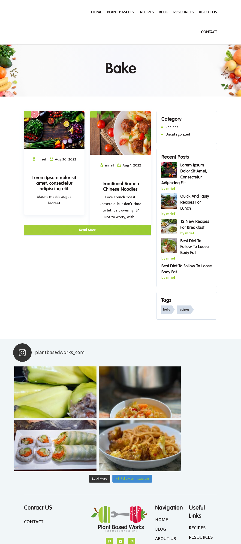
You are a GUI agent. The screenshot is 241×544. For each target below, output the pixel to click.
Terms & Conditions (199, 530)
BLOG (160, 476)
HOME (161, 466)
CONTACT (34, 468)
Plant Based (118, 12)
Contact (209, 32)
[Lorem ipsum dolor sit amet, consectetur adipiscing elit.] (169, 170)
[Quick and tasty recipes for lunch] (169, 202)
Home (96, 12)
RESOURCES (201, 484)
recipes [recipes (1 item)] (184, 309)
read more (87, 230)
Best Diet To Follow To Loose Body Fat (194, 246)
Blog (163, 12)
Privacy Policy (167, 530)
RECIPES (197, 474)
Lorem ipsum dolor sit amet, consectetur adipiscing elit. (54, 183)
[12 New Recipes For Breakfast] (169, 227)
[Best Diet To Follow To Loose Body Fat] (169, 246)
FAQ (193, 503)
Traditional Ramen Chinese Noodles (120, 186)
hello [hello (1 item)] (166, 309)
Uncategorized (178, 134)
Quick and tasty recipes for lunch (194, 202)
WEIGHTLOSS (202, 493)
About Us (208, 12)
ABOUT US (165, 485)
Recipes (147, 12)
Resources (183, 12)
